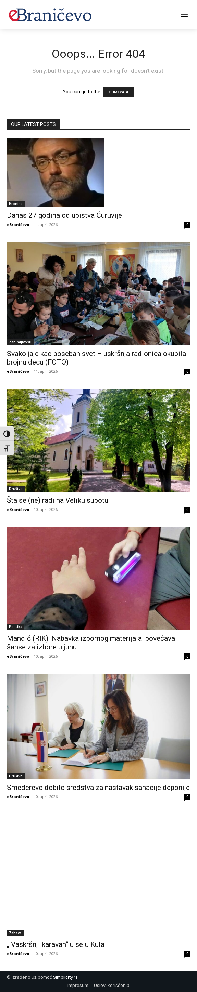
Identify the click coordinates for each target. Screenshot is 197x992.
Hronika (16, 203)
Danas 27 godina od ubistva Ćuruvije (64, 215)
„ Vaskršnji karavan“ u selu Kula (55, 944)
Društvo (16, 488)
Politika (15, 626)
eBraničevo (18, 224)
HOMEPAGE (119, 92)
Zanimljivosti (20, 342)
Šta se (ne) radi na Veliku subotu (57, 500)
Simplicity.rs (65, 977)
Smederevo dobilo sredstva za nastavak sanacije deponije (98, 787)
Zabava (15, 932)
